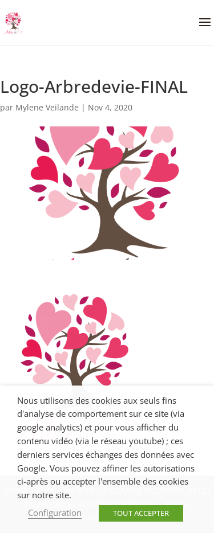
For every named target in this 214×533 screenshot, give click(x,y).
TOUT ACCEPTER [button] (141, 513)
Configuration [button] (55, 512)
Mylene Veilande (47, 107)
